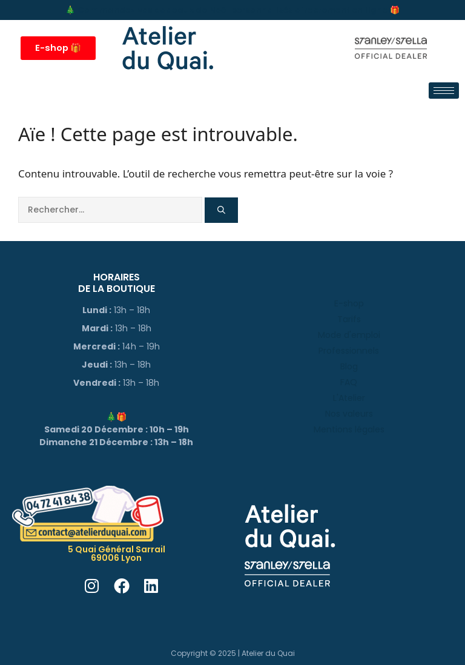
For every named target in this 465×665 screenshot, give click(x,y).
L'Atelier (349, 398)
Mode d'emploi (349, 335)
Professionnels (348, 351)
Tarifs (349, 319)
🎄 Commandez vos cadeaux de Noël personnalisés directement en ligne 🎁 (232, 10)
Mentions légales (349, 429)
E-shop (349, 303)
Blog (349, 366)
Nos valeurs (349, 414)
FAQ (348, 382)
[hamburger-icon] (444, 90)
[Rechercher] (221, 210)
